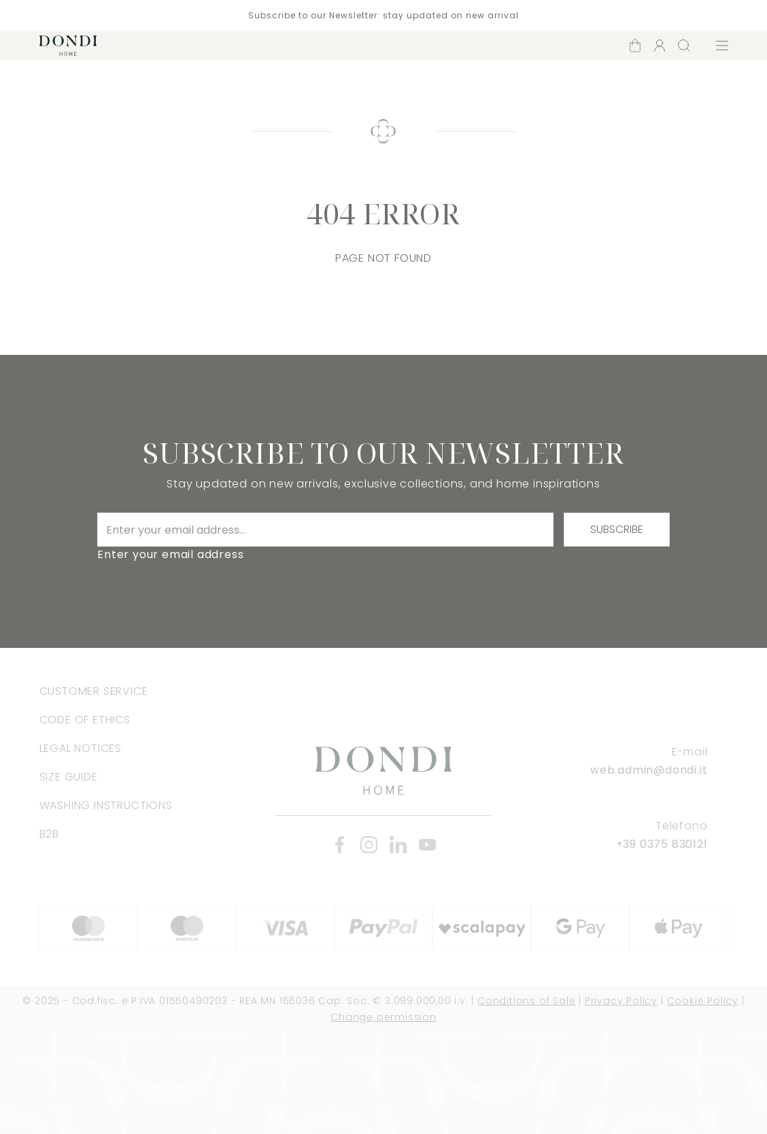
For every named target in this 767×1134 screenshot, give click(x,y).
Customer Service (93, 691)
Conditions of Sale (526, 1001)
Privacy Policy (621, 1001)
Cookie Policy (702, 1001)
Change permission (383, 1017)
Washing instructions (106, 805)
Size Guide (68, 777)
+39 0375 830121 (662, 844)
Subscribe (616, 529)
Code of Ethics (85, 719)
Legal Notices (80, 748)
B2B (49, 834)
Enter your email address (170, 554)
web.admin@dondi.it (648, 770)
